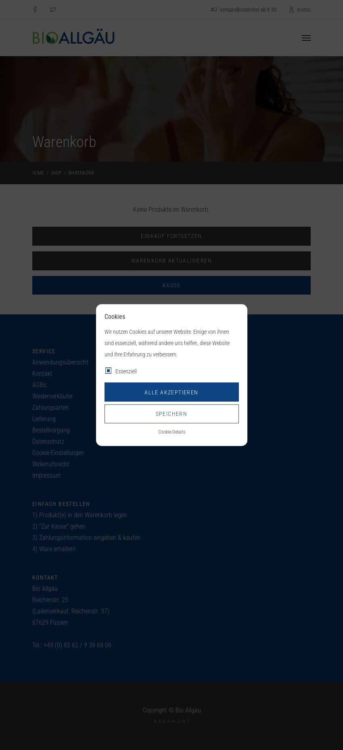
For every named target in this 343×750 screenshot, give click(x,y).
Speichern (172, 414)
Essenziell (126, 371)
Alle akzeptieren (171, 392)
